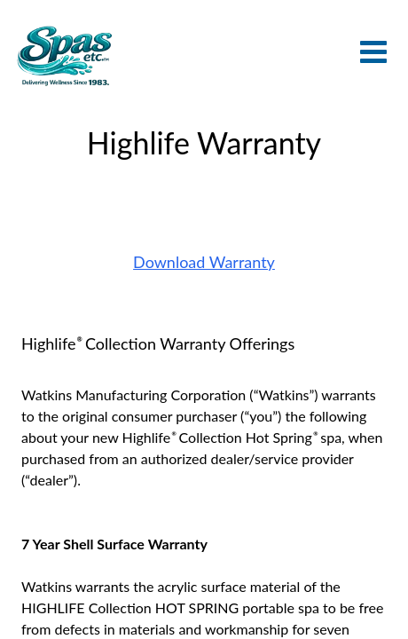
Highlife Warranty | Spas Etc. (64, 55)
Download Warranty (204, 262)
